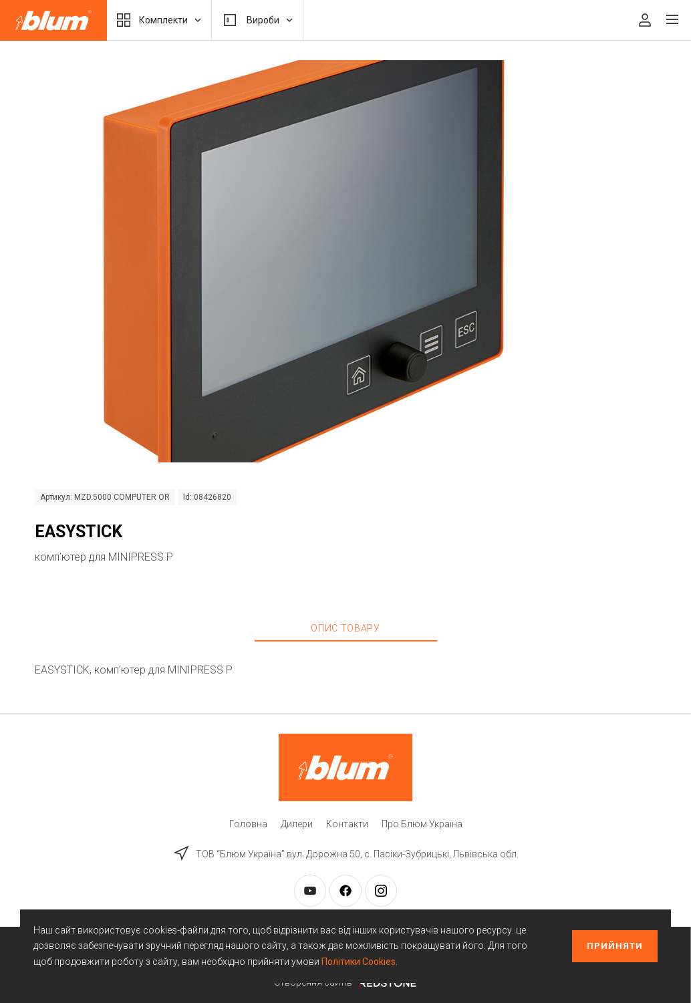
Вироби (257, 20)
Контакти (347, 824)
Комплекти (159, 20)
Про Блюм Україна (422, 824)
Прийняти (615, 946)
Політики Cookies (358, 961)
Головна (248, 824)
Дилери (297, 824)
